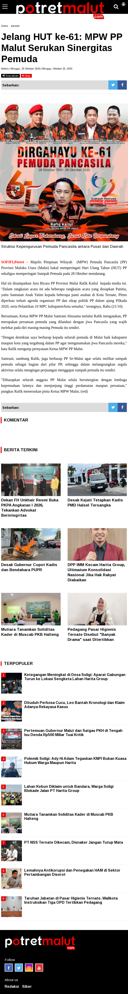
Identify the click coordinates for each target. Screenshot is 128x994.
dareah (15, 25)
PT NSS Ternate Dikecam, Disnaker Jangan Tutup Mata (73, 842)
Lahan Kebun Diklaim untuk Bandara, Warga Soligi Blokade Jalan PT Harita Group (68, 789)
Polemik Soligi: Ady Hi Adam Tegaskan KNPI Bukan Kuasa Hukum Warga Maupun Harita (75, 761)
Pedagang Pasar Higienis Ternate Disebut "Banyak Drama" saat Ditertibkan (92, 634)
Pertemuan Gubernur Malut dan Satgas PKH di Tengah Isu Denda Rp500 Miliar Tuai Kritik (73, 733)
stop (26, 75)
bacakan (10, 75)
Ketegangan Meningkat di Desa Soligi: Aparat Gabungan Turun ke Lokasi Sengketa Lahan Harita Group (74, 677)
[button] (123, 2)
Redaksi (12, 986)
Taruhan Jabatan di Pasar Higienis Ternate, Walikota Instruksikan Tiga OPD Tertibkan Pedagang (71, 900)
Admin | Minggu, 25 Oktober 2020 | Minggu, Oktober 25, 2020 (36, 68)
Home (4, 25)
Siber (27, 986)
